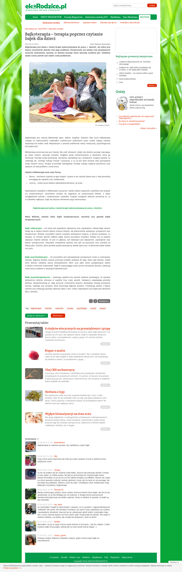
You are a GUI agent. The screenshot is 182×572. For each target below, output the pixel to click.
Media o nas (75, 557)
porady (70, 308)
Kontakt (64, 557)
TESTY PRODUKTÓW (51, 17)
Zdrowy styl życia (108, 22)
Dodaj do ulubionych (36, 316)
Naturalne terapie (55, 29)
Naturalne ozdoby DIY (96, 17)
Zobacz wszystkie (148, 128)
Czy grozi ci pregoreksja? (129, 124)
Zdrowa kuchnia (71, 22)
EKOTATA (144, 17)
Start (35, 17)
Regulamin (115, 557)
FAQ (106, 557)
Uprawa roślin (90, 22)
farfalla (57, 522)
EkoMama (115, 17)
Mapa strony (127, 557)
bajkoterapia (36, 308)
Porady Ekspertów (73, 17)
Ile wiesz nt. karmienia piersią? (132, 121)
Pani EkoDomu (130, 17)
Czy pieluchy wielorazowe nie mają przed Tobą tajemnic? (136, 117)
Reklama (86, 557)
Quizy (120, 91)
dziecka (48, 308)
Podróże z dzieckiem (130, 22)
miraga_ (57, 470)
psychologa (82, 308)
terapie (103, 308)
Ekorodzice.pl (31, 29)
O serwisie (54, 557)
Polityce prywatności (12, 568)
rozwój (93, 308)
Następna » (104, 301)
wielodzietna (59, 442)
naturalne (59, 308)
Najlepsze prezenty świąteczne (134, 56)
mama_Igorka (60, 535)
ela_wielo (58, 504)
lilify (55, 456)
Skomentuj (58, 316)
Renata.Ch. (59, 490)
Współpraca (97, 557)
